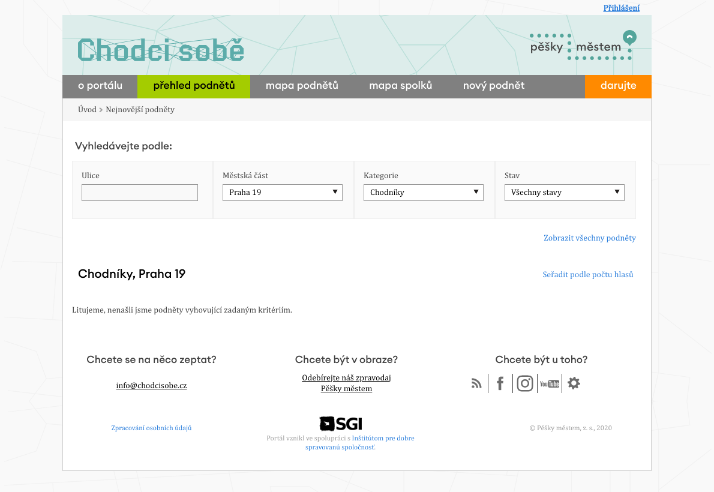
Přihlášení (621, 8)
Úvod (87, 110)
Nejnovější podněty (140, 110)
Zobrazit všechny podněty (590, 238)
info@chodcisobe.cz (151, 386)
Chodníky (387, 192)
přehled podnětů (194, 86)
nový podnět (494, 86)
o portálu (100, 86)
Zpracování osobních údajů (152, 428)
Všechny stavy (536, 192)
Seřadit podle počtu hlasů (587, 275)
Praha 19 (245, 192)
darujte (619, 86)
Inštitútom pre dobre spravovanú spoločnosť (360, 442)
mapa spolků (401, 86)
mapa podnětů (302, 86)
